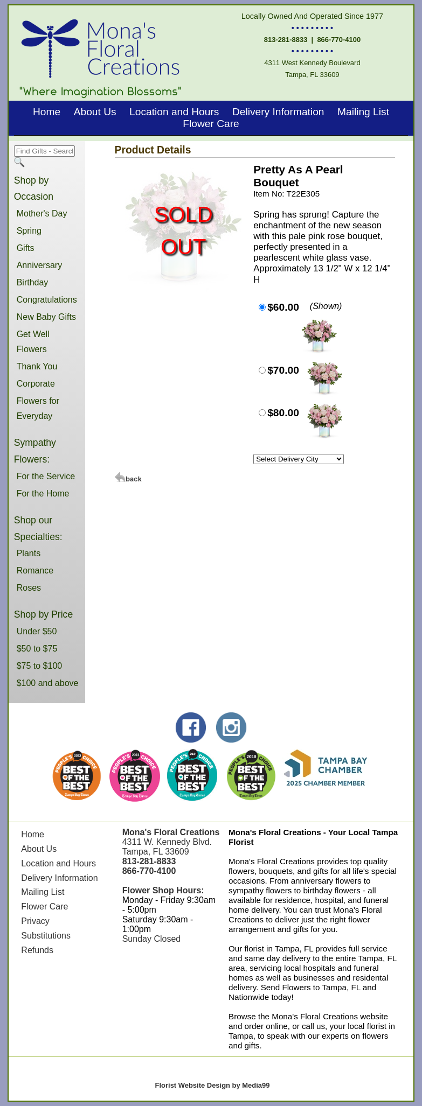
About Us (95, 111)
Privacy (35, 921)
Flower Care (211, 123)
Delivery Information (278, 111)
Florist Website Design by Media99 (212, 1085)
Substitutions (46, 935)
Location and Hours (174, 111)
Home (46, 111)
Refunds (37, 950)
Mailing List (363, 111)
